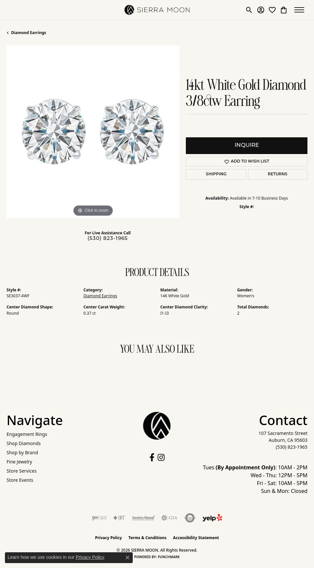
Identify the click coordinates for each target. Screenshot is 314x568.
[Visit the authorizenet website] (190, 518)
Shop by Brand (22, 452)
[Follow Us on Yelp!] (212, 518)
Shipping (216, 174)
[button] (249, 9)
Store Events (20, 480)
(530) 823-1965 (108, 238)
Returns (277, 174)
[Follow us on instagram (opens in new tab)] (161, 457)
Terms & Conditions (147, 537)
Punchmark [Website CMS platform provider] (169, 557)
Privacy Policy (108, 537)
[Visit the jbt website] (119, 518)
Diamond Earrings (28, 32)
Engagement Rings (27, 434)
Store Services (22, 471)
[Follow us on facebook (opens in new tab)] (151, 457)
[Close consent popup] (127, 557)
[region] (93, 132)
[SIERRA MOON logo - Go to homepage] (157, 10)
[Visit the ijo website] (99, 518)
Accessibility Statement (196, 537)
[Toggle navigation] (301, 10)
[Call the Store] (291, 447)
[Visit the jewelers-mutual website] (143, 518)
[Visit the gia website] (169, 518)
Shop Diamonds (24, 443)
